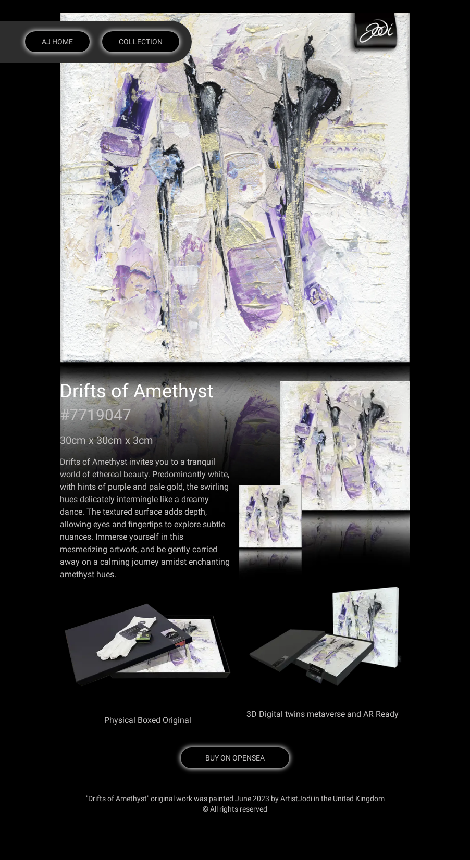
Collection (141, 42)
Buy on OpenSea (235, 758)
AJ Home (57, 42)
